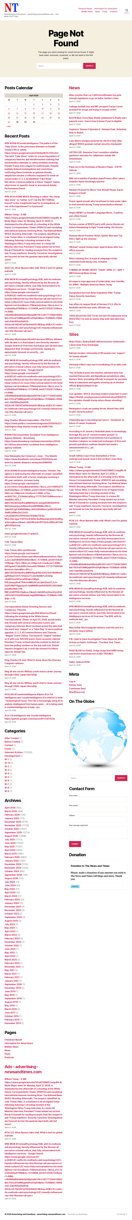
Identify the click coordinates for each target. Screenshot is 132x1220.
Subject (98, 818)
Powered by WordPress (77, 1214)
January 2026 (12, 818)
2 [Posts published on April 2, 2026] (33, 104)
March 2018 (11, 1009)
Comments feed (77, 688)
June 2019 (10, 991)
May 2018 (10, 1005)
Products (113, 12)
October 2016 (12, 1016)
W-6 (7, 780)
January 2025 (12, 860)
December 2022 (13, 942)
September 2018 (13, 998)
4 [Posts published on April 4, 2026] (50, 104)
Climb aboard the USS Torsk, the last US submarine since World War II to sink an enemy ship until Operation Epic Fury (98, 318)
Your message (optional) (98, 831)
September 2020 (13, 984)
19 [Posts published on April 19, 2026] (59, 113)
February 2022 (12, 963)
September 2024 (13, 875)
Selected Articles (14, 752)
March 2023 (11, 935)
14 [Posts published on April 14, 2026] (17, 113)
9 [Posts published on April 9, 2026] (33, 109)
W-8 (7, 787)
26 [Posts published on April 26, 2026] (59, 118)
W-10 (7, 763)
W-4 (7, 773)
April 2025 (10, 850)
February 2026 (12, 815)
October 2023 (12, 913)
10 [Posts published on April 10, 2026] (42, 109)
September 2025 (13, 832)
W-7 (7, 784)
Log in (72, 681)
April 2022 (10, 956)
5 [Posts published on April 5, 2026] (58, 104)
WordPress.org (77, 692)
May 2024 (10, 889)
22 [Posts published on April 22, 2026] (25, 118)
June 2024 (10, 885)
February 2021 (12, 977)
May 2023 (10, 928)
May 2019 (10, 995)
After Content (12, 738)
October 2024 (12, 871)
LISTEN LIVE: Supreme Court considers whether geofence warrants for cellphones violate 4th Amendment (94, 155)
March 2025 (11, 853)
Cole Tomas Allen (14, 542)
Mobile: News (87, 12)
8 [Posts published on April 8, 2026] (25, 109)
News (97, 12)
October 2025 (12, 829)
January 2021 (12, 981)
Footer (8, 749)
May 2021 (10, 970)
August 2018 (11, 1002)
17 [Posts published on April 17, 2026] (42, 113)
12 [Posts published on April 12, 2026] (59, 109)
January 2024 (12, 903)
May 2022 (10, 952)
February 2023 (12, 938)
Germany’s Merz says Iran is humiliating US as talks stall (97, 364)
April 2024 (10, 892)
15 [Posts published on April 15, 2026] (25, 113)
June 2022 (10, 949)
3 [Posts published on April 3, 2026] (42, 104)
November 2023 (13, 910)
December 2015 (13, 1023)
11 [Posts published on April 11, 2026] (50, 109)
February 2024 (12, 899)
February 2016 (12, 1019)
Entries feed (75, 685)
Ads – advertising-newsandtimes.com (23, 1069)
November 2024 (13, 868)
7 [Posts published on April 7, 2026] (17, 109)
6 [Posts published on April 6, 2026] (9, 109)
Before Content (12, 741)
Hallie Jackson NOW (79, 662)
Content (9, 745)
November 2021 (13, 966)
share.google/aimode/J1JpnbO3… (22, 533)
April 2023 (10, 931)
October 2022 (12, 945)
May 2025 (10, 846)
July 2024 (10, 882)
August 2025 (11, 836)
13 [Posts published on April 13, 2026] (9, 113)
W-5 (7, 777)
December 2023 (13, 906)
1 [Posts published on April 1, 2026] (25, 104)
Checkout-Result (85, 8)
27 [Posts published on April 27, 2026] (9, 122)
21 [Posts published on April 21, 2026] (17, 118)
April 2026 (10, 807)
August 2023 (11, 920)
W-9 (7, 791)
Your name (98, 798)
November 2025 (13, 825)
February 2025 (12, 857)
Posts (105, 12)
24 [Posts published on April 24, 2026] (42, 118)
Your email (98, 808)
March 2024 (11, 896)
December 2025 (13, 822)
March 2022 (11, 959)
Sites (73, 334)
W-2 (7, 766)
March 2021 (11, 974)
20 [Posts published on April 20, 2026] (9, 118)
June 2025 (10, 843)
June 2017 (10, 1012)
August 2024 (11, 878)
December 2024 (13, 864)
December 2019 (13, 988)
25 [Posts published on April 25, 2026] (51, 118)
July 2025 (10, 839)
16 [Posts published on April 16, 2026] (34, 113)
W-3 (7, 770)
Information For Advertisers (106, 8)
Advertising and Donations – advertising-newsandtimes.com (38, 1214)
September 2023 (13, 917)
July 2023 (10, 924)
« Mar (8, 126)
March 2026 (11, 811)
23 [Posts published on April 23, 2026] (34, 118)
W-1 (7, 759)
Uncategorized (12, 756)
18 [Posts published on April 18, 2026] (51, 113)
